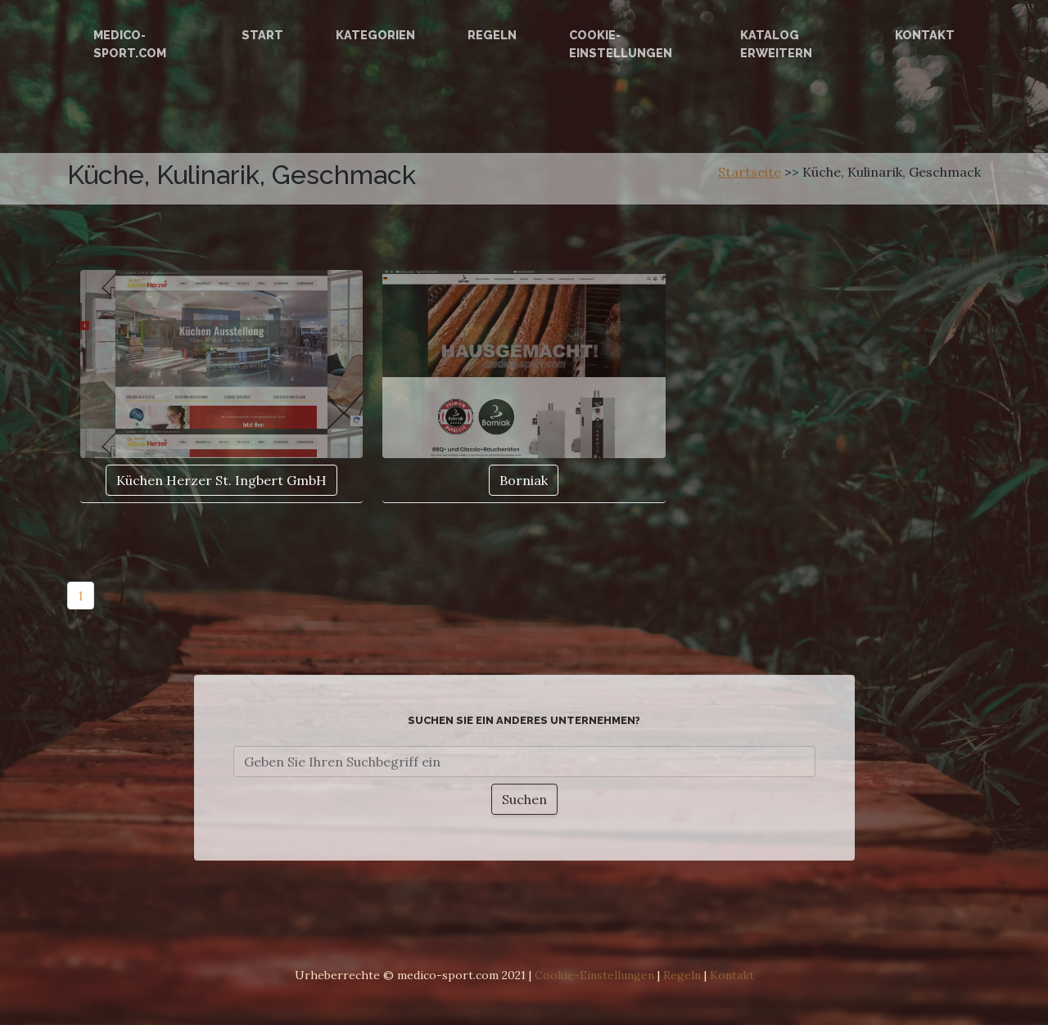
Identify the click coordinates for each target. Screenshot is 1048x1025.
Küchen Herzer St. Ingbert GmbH (221, 480)
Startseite (749, 172)
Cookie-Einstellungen (620, 44)
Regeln (492, 35)
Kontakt (925, 35)
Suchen (524, 799)
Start (262, 35)
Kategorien (375, 35)
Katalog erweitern (776, 44)
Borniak (523, 480)
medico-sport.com (129, 44)
